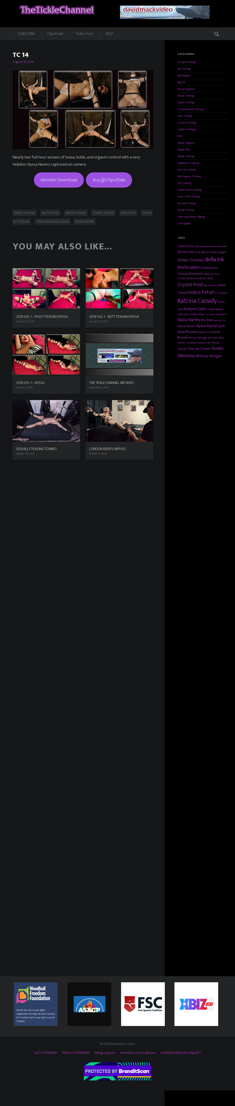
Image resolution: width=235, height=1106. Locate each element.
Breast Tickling (75, 212)
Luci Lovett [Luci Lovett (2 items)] (210, 314)
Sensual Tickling (187, 203)
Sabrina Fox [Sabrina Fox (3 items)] (204, 332)
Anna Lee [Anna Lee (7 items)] (186, 251)
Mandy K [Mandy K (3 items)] (221, 314)
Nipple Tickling (186, 156)
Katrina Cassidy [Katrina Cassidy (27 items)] (197, 300)
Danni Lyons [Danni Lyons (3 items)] (211, 285)
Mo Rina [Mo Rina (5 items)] (207, 320)
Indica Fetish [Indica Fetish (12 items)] (201, 292)
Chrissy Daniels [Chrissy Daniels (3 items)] (186, 278)
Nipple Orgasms (186, 143)
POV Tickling (184, 183)
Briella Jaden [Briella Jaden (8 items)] (188, 267)
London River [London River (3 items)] (196, 314)
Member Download (59, 180)
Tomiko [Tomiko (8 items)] (217, 348)
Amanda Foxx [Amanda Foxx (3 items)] (218, 246)
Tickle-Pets (84, 33)
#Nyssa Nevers (84, 221)
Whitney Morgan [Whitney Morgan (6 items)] (208, 356)
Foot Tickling (185, 116)
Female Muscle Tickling (190, 109)
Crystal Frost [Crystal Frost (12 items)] (190, 284)
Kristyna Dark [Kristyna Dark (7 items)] (194, 308)
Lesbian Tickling (187, 129)
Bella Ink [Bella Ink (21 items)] (215, 259)
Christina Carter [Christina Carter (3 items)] (204, 278)
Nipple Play (128, 212)
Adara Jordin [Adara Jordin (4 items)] (186, 246)
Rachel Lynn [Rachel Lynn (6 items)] (216, 326)
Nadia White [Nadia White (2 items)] (219, 320)
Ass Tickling (184, 69)
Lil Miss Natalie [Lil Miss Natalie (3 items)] (215, 309)
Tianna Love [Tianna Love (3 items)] (204, 342)
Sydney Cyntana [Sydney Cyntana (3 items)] (187, 342)
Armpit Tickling (24, 212)
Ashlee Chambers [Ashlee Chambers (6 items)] (191, 260)
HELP (109, 33)
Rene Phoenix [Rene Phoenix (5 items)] (187, 332)
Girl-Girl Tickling (187, 122)
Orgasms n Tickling (188, 163)
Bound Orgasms (186, 89)
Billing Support (105, 1053)
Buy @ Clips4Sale (109, 180)
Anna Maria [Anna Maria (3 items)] (201, 252)
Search (217, 33)
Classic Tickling (103, 212)
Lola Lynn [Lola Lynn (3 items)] (183, 314)
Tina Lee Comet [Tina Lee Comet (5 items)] (198, 349)
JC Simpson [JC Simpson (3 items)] (221, 292)
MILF (180, 136)
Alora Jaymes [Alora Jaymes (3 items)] (202, 246)
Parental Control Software (137, 1053)
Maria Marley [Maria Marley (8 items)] (189, 319)
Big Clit (181, 82)
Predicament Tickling (189, 190)
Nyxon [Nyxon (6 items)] (201, 326)
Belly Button (50, 212)
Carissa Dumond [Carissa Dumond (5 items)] (190, 274)
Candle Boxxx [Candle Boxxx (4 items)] (209, 268)
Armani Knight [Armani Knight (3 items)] (217, 252)
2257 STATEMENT (45, 1053)
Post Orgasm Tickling (189, 176)
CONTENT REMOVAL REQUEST (181, 1053)
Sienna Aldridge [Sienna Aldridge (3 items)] (198, 337)
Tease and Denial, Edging (52, 221)
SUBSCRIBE (26, 33)
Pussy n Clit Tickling (189, 196)
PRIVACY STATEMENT (76, 1053)
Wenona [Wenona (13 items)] (186, 355)
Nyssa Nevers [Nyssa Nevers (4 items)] (187, 326)
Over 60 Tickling (187, 169)
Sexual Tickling (186, 210)
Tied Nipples (184, 223)
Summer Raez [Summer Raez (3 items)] (216, 337)
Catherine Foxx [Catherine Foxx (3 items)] (211, 273)
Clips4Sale (55, 33)
